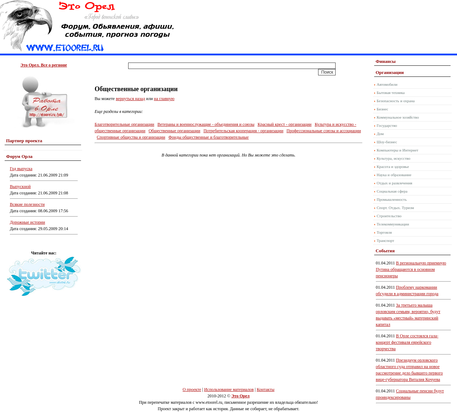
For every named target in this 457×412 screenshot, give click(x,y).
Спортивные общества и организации (131, 137)
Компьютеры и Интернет (397, 150)
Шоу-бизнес (387, 142)
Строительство (389, 216)
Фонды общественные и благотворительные (209, 137)
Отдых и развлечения (394, 183)
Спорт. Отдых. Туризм (395, 207)
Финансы (386, 61)
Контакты (266, 389)
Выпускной (20, 186)
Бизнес (382, 109)
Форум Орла (19, 156)
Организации (390, 72)
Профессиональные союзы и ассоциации (324, 130)
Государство (387, 125)
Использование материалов (229, 389)
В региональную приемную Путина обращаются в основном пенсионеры (411, 269)
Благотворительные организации (124, 124)
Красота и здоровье (393, 166)
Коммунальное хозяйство (398, 117)
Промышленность (392, 199)
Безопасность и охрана (396, 101)
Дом (380, 133)
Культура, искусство (393, 158)
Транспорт (385, 240)
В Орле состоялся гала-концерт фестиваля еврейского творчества (407, 342)
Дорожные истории (27, 222)
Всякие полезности (27, 204)
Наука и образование (394, 175)
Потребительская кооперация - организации (243, 130)
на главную (164, 98)
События (385, 250)
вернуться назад (130, 98)
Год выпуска (21, 168)
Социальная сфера (392, 191)
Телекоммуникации (393, 224)
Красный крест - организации (284, 124)
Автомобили (387, 84)
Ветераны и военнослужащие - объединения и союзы (205, 124)
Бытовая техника (391, 92)
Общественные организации (174, 130)
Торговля (384, 232)
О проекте (191, 389)
